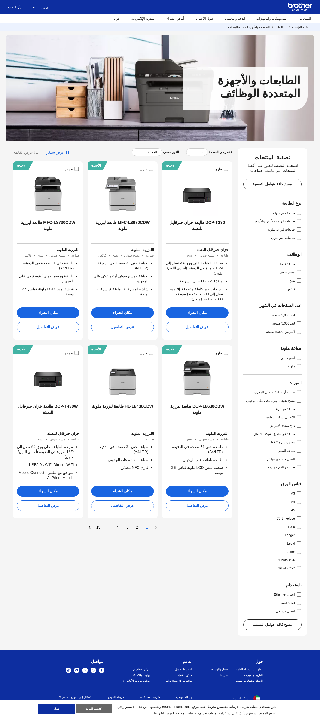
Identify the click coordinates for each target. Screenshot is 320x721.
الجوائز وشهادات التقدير (249, 680)
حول (117, 18)
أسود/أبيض (291, 358)
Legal (294, 543)
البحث (15, 7)
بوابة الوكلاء (143, 675)
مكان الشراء (197, 313)
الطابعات (281, 27)
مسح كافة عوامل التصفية (272, 184)
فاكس (294, 289)
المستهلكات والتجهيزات (271, 18)
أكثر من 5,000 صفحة (284, 331)
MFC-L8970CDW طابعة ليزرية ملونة (122, 225)
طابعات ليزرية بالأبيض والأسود (278, 221)
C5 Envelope (288, 518)
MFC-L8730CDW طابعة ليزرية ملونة (48, 225)
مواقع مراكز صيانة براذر (178, 680)
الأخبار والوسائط (219, 669)
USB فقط (291, 603)
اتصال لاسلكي (289, 611)
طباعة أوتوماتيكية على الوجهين (278, 392)
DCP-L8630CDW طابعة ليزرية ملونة (197, 409)
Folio (294, 526)
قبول (57, 709)
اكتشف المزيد (94, 709)
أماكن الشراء (175, 18)
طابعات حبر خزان (286, 238)
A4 (296, 501)
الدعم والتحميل (235, 18)
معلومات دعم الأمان (138, 680)
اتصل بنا (224, 675)
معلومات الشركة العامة (249, 669)
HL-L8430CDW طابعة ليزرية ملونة (122, 406)
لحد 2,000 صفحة (287, 315)
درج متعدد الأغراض (286, 425)
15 (98, 527)
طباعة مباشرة (289, 409)
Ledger (293, 535)
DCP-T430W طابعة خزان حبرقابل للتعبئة (48, 409)
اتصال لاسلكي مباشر (284, 459)
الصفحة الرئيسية (301, 27)
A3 (296, 493)
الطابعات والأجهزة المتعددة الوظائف (249, 27)
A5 (296, 510)
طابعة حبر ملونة (287, 213)
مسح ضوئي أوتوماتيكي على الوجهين (274, 400)
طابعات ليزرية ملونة (285, 229)
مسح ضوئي (290, 272)
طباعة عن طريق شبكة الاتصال (278, 434)
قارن (221, 169)
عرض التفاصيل (197, 327)
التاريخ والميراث (253, 675)
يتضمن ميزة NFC (286, 442)
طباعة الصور (290, 450)
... (108, 527)
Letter (294, 551)
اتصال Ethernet (288, 594)
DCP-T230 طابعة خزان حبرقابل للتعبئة (197, 225)
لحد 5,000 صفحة (287, 323)
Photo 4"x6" (289, 560)
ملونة (295, 366)
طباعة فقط (291, 264)
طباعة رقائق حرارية (285, 467)
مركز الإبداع (143, 669)
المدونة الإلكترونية (143, 18)
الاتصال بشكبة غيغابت (284, 417)
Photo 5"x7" (289, 568)
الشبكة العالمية (241, 698)
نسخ (295, 280)
